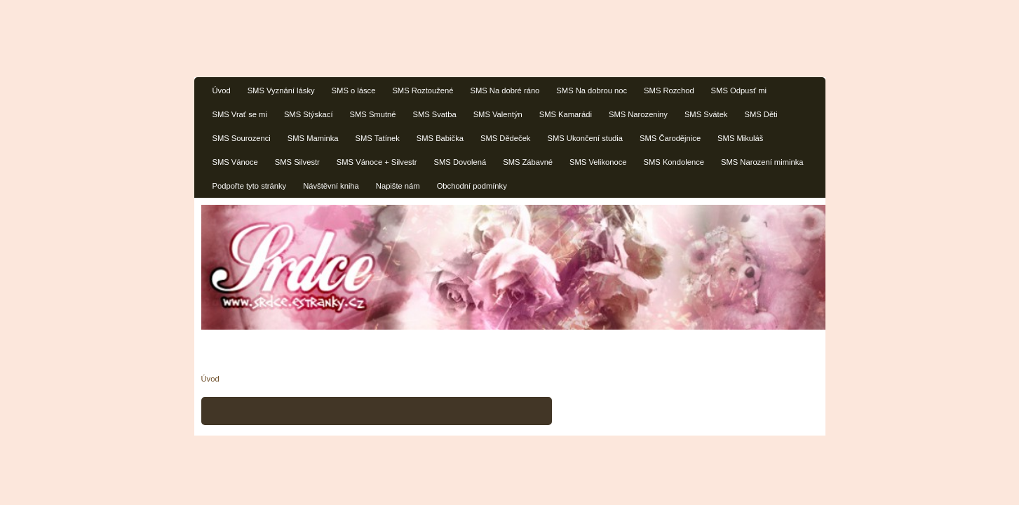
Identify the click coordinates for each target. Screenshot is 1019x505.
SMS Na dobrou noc (591, 90)
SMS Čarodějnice (670, 138)
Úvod (221, 90)
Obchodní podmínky (472, 186)
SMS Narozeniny (638, 114)
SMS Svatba (434, 114)
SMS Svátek (706, 114)
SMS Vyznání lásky (281, 90)
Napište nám (398, 186)
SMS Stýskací (308, 114)
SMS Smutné (373, 114)
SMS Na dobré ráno (504, 90)
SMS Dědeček (505, 138)
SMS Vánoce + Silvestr (377, 162)
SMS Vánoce (235, 162)
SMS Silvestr (297, 162)
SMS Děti (760, 114)
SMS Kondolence (674, 162)
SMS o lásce (354, 90)
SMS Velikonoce (597, 162)
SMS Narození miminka (762, 162)
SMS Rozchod (669, 90)
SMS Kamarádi (565, 114)
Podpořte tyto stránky (249, 186)
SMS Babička (440, 138)
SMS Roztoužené (422, 90)
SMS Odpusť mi (739, 90)
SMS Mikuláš (740, 138)
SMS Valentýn (497, 114)
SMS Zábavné (528, 162)
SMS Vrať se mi (239, 114)
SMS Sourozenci (241, 138)
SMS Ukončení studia (585, 138)
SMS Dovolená (460, 162)
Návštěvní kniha (331, 186)
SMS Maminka (313, 138)
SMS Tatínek (378, 138)
